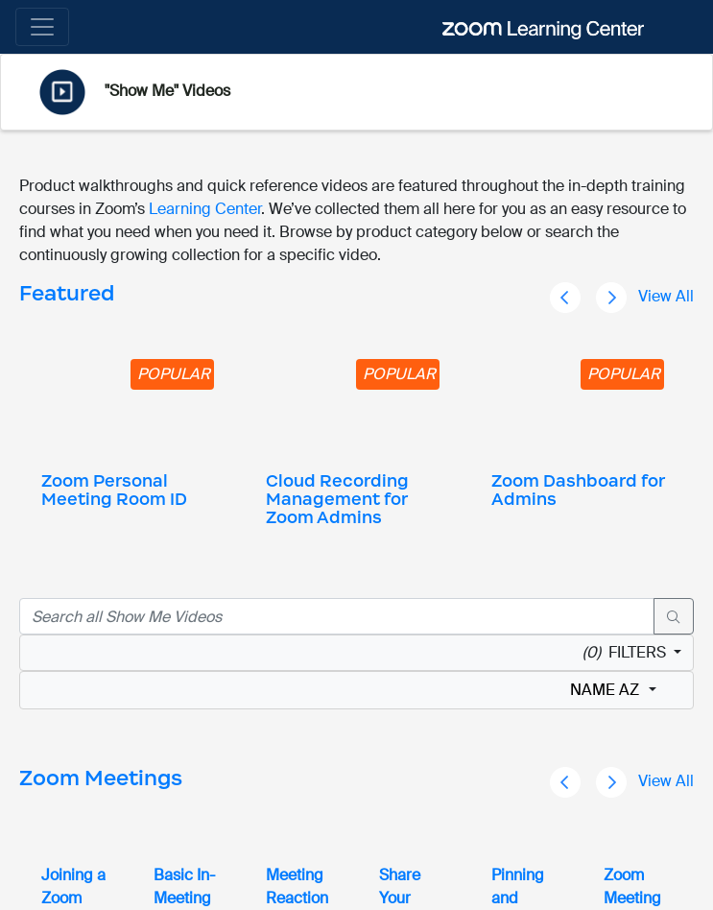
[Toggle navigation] (42, 27)
